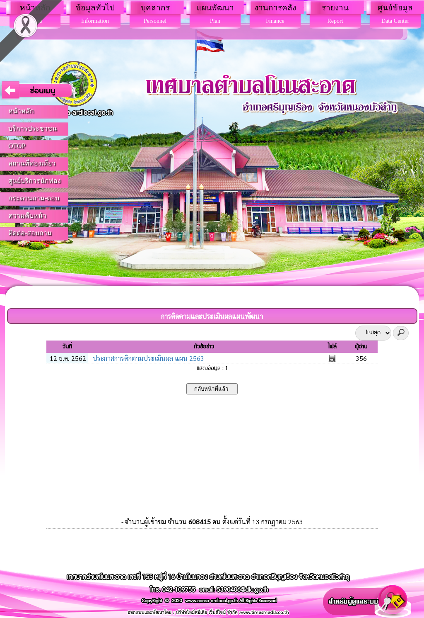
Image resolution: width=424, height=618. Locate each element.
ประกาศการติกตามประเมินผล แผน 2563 (147, 358)
